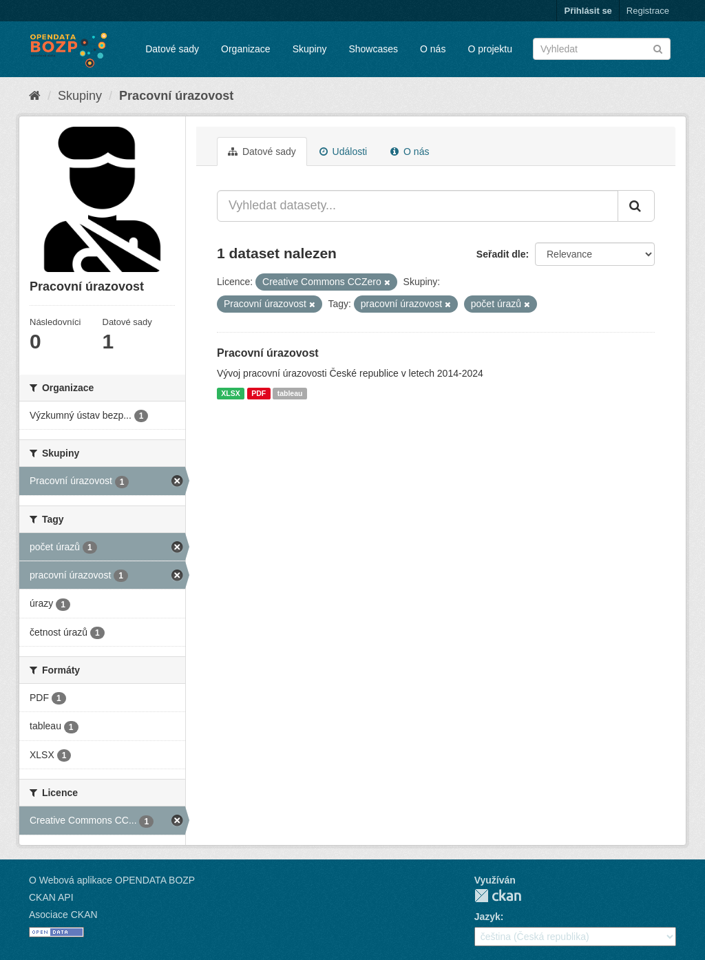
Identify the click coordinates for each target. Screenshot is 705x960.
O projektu (489, 48)
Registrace (648, 11)
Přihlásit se (587, 11)
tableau (290, 393)
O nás (432, 48)
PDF (258, 393)
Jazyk (487, 916)
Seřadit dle (501, 254)
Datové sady (172, 48)
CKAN (497, 895)
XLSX (230, 393)
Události (343, 151)
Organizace (246, 48)
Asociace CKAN (63, 914)
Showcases (373, 48)
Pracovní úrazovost (176, 96)
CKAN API (51, 897)
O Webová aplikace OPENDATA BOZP (112, 880)
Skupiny (310, 48)
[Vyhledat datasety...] (417, 206)
